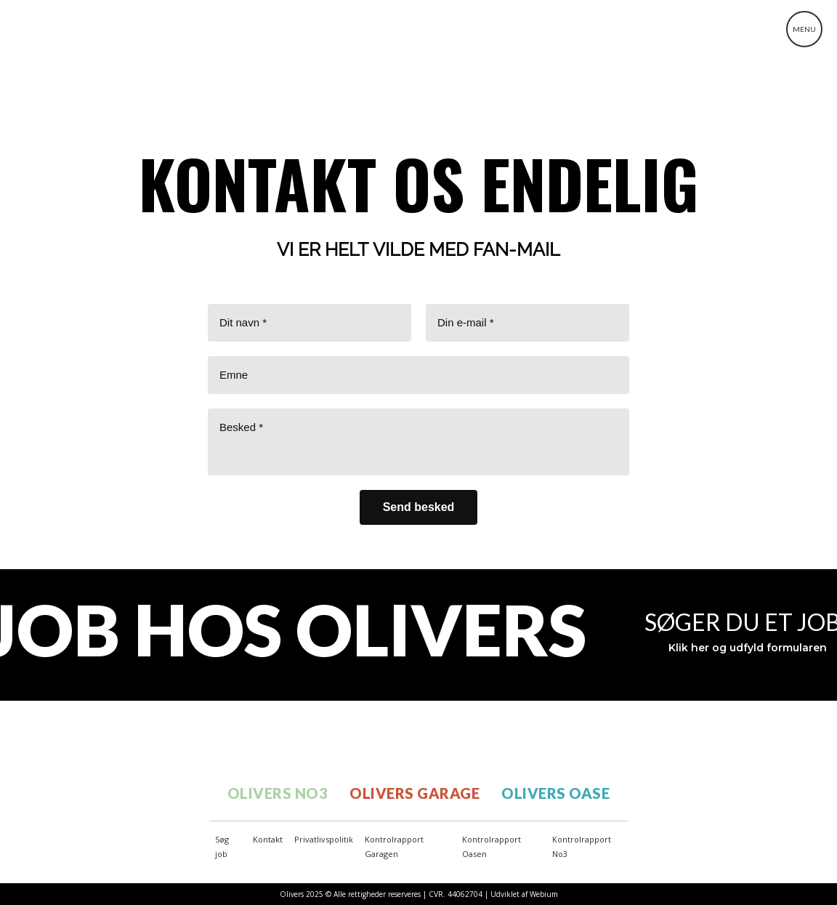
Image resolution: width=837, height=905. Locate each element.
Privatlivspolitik (323, 839)
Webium (544, 894)
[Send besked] (419, 507)
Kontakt (268, 839)
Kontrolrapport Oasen (491, 846)
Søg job (222, 846)
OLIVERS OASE (555, 793)
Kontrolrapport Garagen (394, 846)
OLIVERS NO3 (277, 793)
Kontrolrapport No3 (581, 846)
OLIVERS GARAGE (414, 793)
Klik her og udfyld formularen (747, 647)
